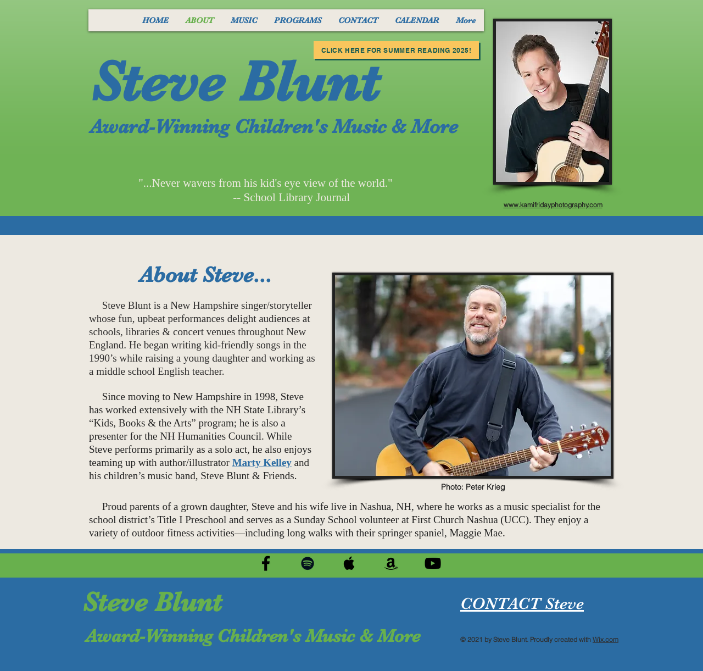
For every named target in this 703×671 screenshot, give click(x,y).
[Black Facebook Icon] (266, 563)
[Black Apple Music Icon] (349, 563)
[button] (243, 20)
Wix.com (605, 639)
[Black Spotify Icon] (307, 563)
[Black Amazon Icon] (391, 563)
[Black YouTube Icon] (433, 563)
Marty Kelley (262, 462)
